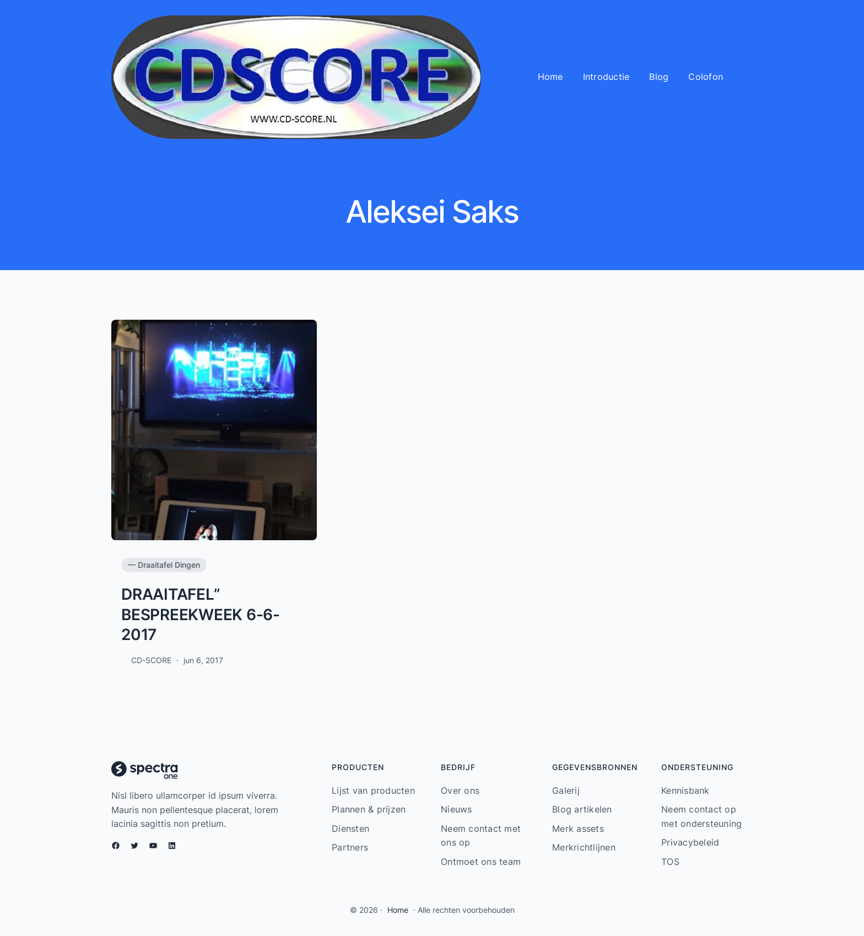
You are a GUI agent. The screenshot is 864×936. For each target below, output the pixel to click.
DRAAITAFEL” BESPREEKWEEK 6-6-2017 (200, 614)
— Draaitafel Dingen (164, 564)
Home (397, 910)
